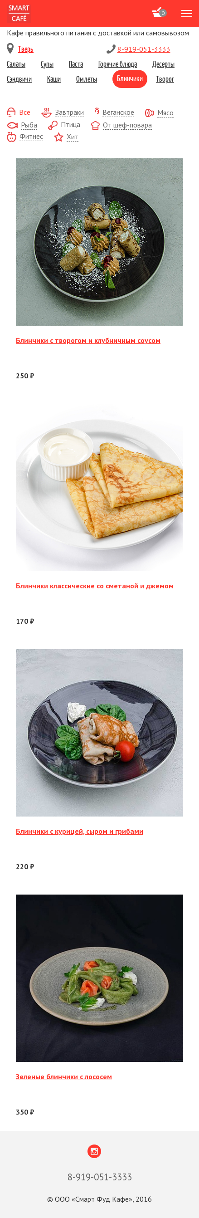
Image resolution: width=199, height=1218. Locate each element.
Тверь (26, 49)
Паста (76, 63)
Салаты (16, 63)
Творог (165, 78)
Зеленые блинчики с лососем (64, 1076)
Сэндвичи (19, 78)
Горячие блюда (117, 63)
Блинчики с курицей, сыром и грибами (79, 831)
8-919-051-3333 (143, 49)
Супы (47, 63)
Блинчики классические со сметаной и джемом (95, 585)
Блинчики (130, 78)
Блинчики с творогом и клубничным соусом (88, 340)
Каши (54, 78)
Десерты (163, 63)
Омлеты (86, 78)
